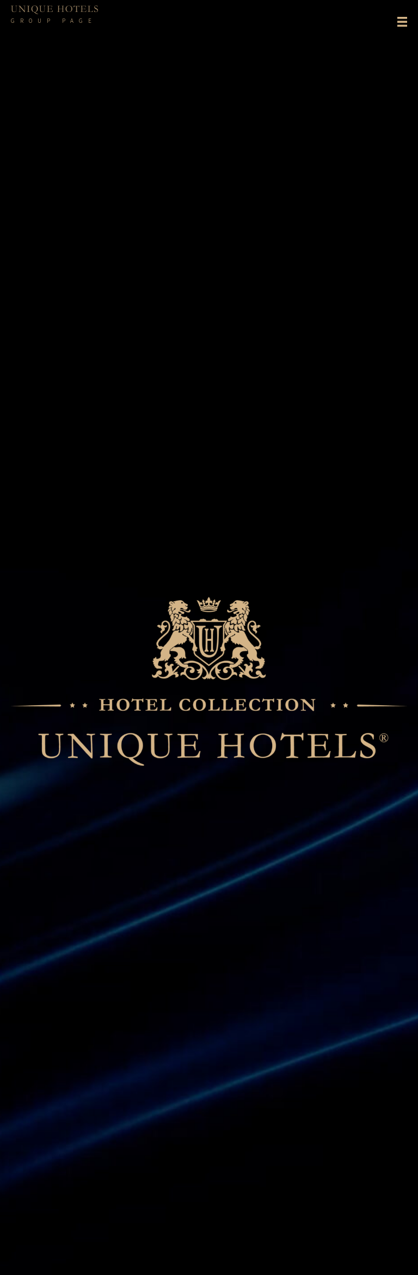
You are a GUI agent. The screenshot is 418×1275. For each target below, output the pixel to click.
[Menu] (402, 22)
